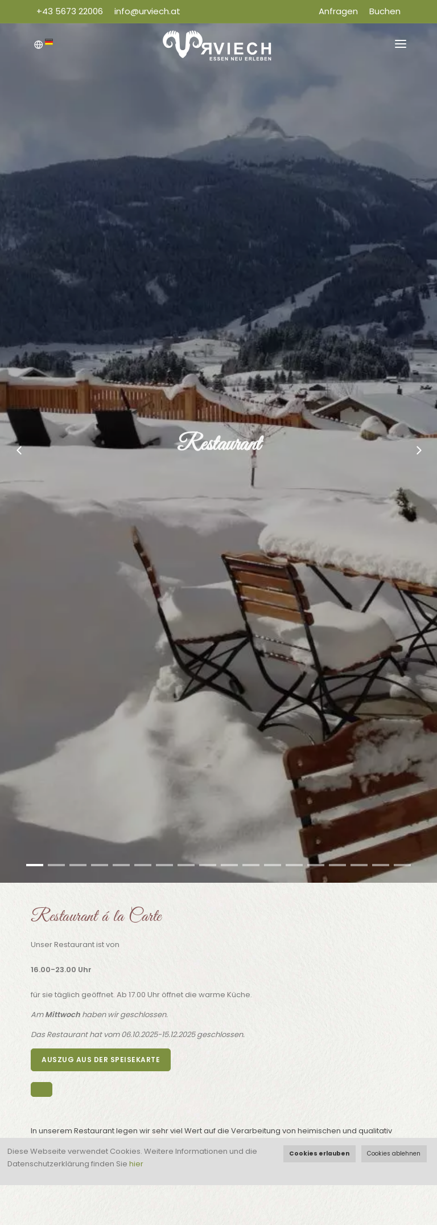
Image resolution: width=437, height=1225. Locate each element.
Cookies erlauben (319, 1153)
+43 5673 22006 (69, 11)
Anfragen (338, 11)
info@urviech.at (147, 11)
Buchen (385, 11)
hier (136, 1163)
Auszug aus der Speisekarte (101, 1059)
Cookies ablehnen (393, 1153)
